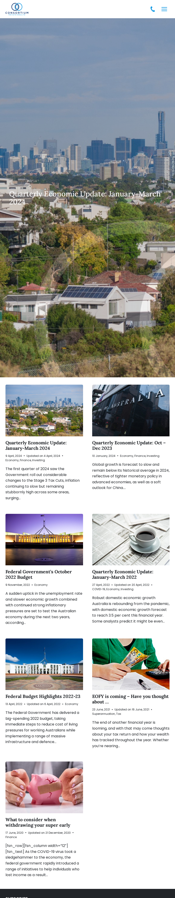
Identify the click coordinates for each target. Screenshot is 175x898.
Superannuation (103, 714)
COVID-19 (98, 589)
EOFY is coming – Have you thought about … (130, 699)
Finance (25, 460)
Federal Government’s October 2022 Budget (38, 574)
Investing (38, 460)
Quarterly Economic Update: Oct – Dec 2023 (129, 445)
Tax (118, 714)
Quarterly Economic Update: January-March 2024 (36, 445)
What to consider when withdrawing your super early (37, 822)
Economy (12, 460)
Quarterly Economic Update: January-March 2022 (122, 574)
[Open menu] (164, 9)
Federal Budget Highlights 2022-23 (42, 696)
